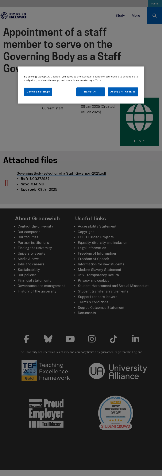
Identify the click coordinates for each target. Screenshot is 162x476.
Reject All (90, 91)
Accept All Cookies (123, 91)
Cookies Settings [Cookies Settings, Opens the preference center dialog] (38, 91)
